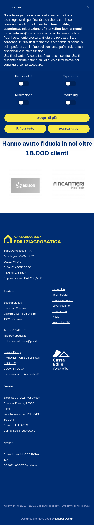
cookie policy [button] (70, 33)
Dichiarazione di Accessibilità (21, 374)
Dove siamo (59, 311)
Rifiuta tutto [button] (25, 128)
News (55, 316)
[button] (88, 7)
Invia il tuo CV (61, 322)
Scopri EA (58, 289)
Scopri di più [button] (47, 118)
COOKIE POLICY (14, 368)
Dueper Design (64, 518)
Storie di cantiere (62, 300)
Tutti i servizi (60, 294)
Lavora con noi (61, 305)
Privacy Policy (12, 352)
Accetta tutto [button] (68, 128)
